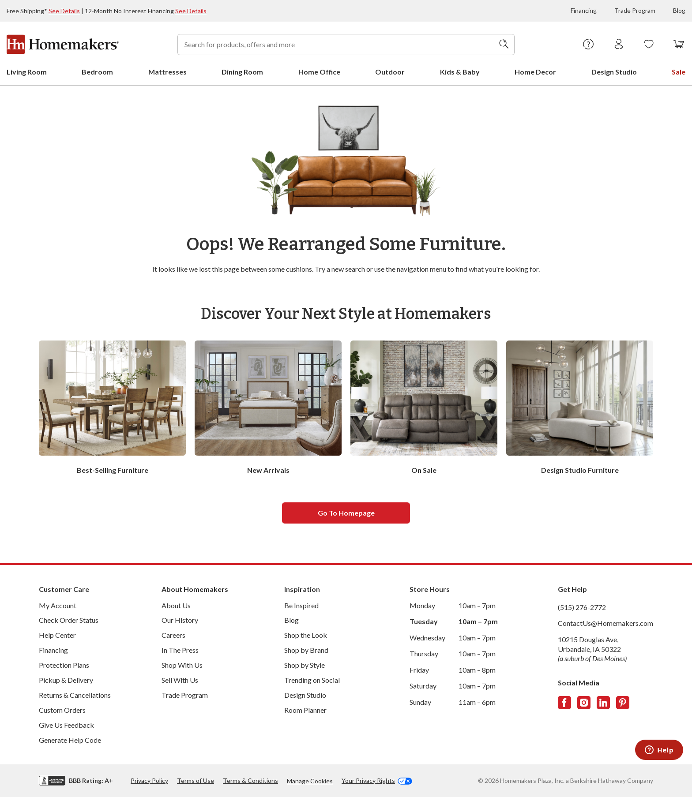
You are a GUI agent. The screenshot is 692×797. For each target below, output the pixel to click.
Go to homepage (346, 513)
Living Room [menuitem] (27, 71)
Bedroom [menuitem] (97, 71)
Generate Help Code (70, 740)
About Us (176, 605)
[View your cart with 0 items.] (679, 44)
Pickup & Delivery (66, 680)
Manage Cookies (310, 781)
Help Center (57, 635)
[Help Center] (588, 44)
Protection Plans (64, 665)
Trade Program (634, 10)
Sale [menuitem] (678, 71)
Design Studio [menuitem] (614, 71)
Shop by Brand (306, 650)
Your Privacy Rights (377, 781)
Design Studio (305, 695)
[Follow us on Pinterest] (622, 702)
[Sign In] (619, 44)
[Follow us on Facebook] (564, 702)
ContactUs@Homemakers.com (605, 623)
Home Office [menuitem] (319, 71)
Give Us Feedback (66, 725)
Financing (584, 10)
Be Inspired (301, 605)
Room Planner (305, 710)
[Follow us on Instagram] (583, 702)
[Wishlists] (649, 44)
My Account (57, 605)
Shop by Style (304, 665)
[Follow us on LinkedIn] (603, 702)
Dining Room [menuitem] (242, 71)
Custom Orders (62, 710)
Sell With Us (180, 680)
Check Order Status (68, 620)
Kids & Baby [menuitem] (460, 71)
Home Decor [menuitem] (535, 71)
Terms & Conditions (250, 780)
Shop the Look (305, 635)
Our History (180, 620)
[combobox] (346, 44)
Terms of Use (195, 780)
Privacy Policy (149, 780)
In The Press (180, 650)
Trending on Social (312, 680)
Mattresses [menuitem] (167, 71)
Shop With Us (182, 665)
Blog (679, 10)
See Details (64, 11)
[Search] (504, 44)
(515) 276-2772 (582, 607)
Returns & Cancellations (75, 695)
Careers (173, 635)
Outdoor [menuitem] (390, 71)
